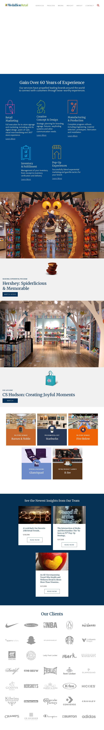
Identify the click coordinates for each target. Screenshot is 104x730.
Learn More (10, 139)
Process (51, 5)
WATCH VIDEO (10, 294)
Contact (90, 5)
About (80, 5)
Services (40, 5)
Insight (70, 5)
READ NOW (35, 540)
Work (60, 5)
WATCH (10, 400)
